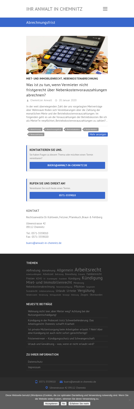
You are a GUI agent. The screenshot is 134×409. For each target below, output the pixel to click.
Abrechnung (35, 129)
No (63, 403)
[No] (129, 400)
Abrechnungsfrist (53, 129)
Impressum (34, 367)
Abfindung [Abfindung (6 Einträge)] (33, 270)
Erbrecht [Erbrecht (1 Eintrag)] (81, 274)
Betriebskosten (73, 129)
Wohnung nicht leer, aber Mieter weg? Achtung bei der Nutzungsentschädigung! (59, 313)
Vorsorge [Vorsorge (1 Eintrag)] (66, 295)
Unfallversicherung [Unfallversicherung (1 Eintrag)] (46, 291)
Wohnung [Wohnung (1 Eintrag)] (75, 295)
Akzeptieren (51, 403)
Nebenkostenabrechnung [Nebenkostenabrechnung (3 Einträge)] (40, 286)
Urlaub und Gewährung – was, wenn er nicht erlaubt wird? (61, 344)
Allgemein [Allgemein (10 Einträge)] (65, 270)
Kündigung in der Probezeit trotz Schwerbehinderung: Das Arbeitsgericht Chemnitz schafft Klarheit (61, 322)
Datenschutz (35, 361)
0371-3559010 (67, 195)
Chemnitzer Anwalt (41, 100)
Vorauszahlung (36, 134)
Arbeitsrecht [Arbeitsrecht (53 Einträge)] (88, 269)
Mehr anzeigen (98, 134)
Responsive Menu (105, 9)
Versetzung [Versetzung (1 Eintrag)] (43, 295)
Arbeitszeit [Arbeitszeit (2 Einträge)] (48, 274)
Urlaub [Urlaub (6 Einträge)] (60, 291)
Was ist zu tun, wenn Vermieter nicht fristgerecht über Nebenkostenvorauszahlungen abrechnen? (66, 89)
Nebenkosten (91, 129)
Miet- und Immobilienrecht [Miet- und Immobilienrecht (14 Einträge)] (49, 282)
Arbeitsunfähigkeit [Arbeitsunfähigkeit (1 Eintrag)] (33, 274)
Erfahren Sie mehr (79, 403)
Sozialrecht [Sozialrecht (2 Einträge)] (31, 291)
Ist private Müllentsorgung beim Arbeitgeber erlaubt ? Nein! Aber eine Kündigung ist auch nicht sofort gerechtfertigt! (65, 331)
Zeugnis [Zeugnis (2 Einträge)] (84, 294)
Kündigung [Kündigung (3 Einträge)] (74, 278)
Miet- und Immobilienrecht (44, 78)
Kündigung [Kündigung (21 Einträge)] (92, 278)
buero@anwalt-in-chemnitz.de (67, 165)
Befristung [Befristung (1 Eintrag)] (59, 274)
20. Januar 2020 (67, 100)
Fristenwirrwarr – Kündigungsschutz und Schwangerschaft (61, 338)
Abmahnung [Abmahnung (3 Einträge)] (48, 270)
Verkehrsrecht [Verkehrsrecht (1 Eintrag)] (31, 295)
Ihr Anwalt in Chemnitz (54, 9)
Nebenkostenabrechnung (80, 78)
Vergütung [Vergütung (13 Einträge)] (86, 290)
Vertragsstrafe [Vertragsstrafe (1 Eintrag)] (55, 295)
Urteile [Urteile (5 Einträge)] (71, 291)
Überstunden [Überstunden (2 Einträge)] (96, 294)
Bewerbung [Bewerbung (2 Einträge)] (71, 274)
